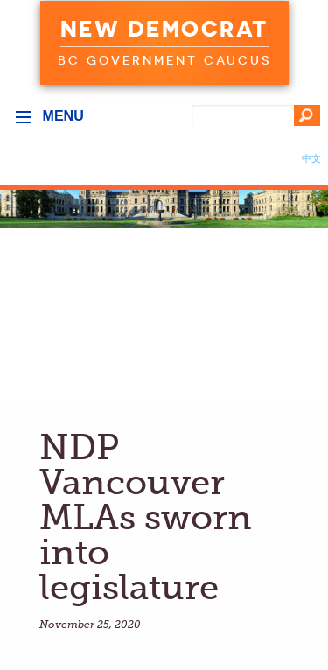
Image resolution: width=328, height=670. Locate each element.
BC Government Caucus (164, 60)
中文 (311, 158)
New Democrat (164, 29)
